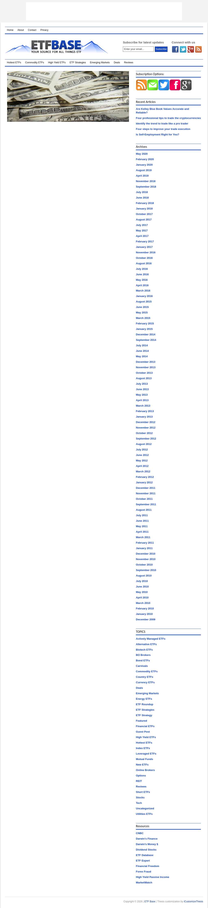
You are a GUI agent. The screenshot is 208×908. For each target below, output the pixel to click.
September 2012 (146, 438)
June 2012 (142, 455)
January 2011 (144, 548)
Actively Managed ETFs (150, 638)
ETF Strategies (78, 62)
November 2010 (145, 559)
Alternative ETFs (146, 644)
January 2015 (144, 328)
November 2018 (145, 181)
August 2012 (144, 444)
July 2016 (142, 268)
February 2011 (145, 542)
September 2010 (146, 570)
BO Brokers (143, 654)
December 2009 (145, 619)
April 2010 (142, 597)
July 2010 (142, 581)
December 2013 (145, 361)
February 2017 (145, 241)
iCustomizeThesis (193, 901)
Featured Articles (111, 72)
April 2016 (142, 285)
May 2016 (142, 279)
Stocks (140, 797)
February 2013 (145, 411)
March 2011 (143, 537)
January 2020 (144, 164)
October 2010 (144, 564)
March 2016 (143, 290)
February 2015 (145, 323)
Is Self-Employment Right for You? (157, 134)
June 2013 (142, 389)
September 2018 (146, 186)
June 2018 (142, 197)
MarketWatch (144, 882)
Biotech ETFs (144, 649)
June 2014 (142, 350)
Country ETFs (144, 676)
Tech (139, 802)
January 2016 (144, 296)
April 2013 (142, 400)
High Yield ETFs (57, 62)
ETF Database (144, 855)
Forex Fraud (143, 871)
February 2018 (145, 203)
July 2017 (142, 225)
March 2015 (143, 318)
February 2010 (145, 608)
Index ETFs (143, 748)
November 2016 (145, 252)
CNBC (140, 833)
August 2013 (144, 378)
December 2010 (145, 553)
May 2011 (142, 526)
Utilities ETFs (144, 813)
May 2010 (142, 592)
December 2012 (145, 422)
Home (10, 30)
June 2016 (142, 274)
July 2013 (142, 383)
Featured (141, 720)
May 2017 (142, 230)
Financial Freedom (147, 866)
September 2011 (146, 504)
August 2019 (144, 170)
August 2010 (144, 575)
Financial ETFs (145, 726)
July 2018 (142, 192)
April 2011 (142, 531)
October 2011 (144, 498)
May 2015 (142, 312)
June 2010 (142, 586)
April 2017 (142, 236)
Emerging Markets (100, 62)
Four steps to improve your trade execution (163, 129)
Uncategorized (145, 808)
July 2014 (142, 345)
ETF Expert (143, 860)
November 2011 (145, 493)
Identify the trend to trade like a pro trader (162, 123)
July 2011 (142, 515)
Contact (32, 30)
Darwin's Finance (146, 838)
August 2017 (144, 219)
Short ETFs (143, 792)
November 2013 (145, 367)
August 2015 (144, 301)
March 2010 (143, 603)
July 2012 (142, 449)
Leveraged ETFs (146, 753)
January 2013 (144, 416)
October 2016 (144, 257)
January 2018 (144, 208)
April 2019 (142, 175)
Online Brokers (145, 770)
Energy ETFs (144, 698)
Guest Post (143, 731)
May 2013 (142, 394)
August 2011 (144, 509)
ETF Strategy (144, 715)
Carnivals (142, 665)
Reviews (128, 62)
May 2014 (142, 356)
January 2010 (144, 613)
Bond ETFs (143, 660)
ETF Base (58, 47)
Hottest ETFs (14, 62)
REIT (139, 781)
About (20, 30)
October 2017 (144, 214)
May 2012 (142, 460)
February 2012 (145, 476)
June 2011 (142, 520)
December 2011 (145, 487)
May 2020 (142, 153)
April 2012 (142, 465)
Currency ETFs (145, 682)
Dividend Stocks (146, 849)
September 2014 (146, 339)
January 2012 (144, 482)
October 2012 (144, 433)
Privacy (44, 30)
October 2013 (144, 372)
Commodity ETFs (34, 62)
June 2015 (142, 307)
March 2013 (143, 405)
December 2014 (145, 334)
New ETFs (142, 764)
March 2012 (143, 471)
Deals (117, 62)
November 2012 (145, 427)
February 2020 (145, 159)
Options (141, 775)
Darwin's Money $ (147, 844)
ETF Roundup (144, 704)
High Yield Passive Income (152, 877)
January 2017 (144, 246)
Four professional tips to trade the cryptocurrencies (168, 118)
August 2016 (144, 263)
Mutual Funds (144, 759)
